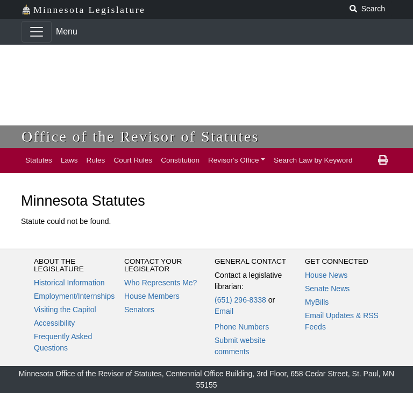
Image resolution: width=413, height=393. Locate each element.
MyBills (317, 302)
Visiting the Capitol (65, 309)
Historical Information (69, 282)
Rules (96, 160)
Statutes (38, 160)
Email (224, 311)
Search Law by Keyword (313, 160)
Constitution (180, 160)
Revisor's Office (233, 160)
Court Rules (132, 160)
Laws (69, 160)
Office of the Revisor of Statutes (140, 136)
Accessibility (54, 323)
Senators (139, 309)
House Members (152, 296)
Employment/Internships (74, 296)
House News (326, 275)
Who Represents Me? (160, 282)
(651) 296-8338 (240, 300)
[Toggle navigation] (37, 32)
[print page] (383, 160)
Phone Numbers (242, 326)
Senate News (327, 288)
